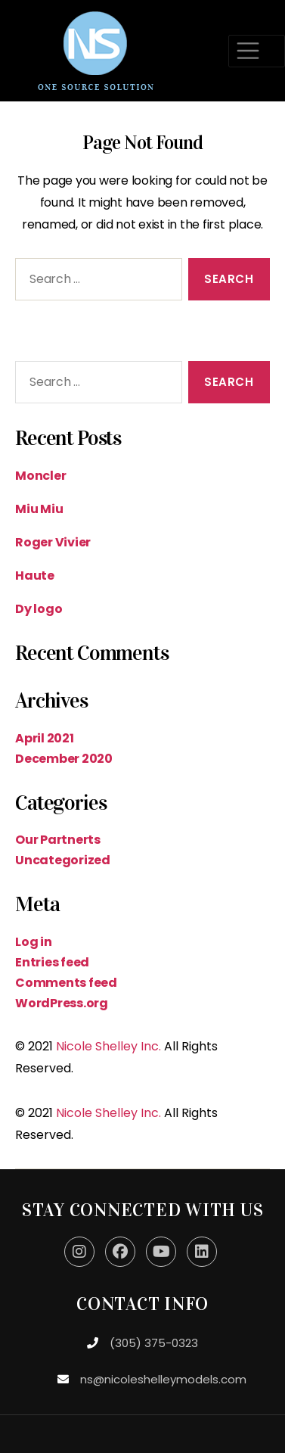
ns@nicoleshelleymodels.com (163, 1379)
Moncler (40, 475)
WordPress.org (61, 1003)
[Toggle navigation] (257, 51)
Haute (34, 575)
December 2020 (64, 758)
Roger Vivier (53, 542)
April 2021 (44, 738)
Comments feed (66, 982)
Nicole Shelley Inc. (108, 1046)
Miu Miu (39, 509)
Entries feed (52, 962)
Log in (33, 942)
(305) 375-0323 (154, 1343)
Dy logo (38, 609)
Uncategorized (62, 860)
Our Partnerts (58, 839)
